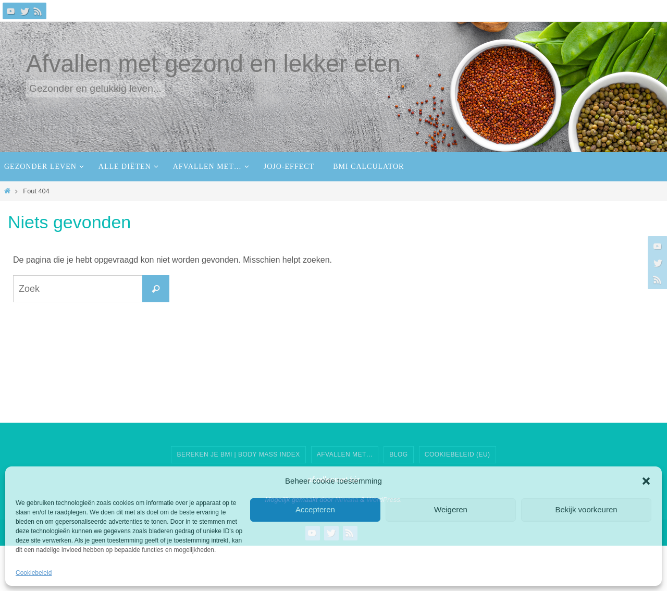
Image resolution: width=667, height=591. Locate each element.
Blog (398, 454)
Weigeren (450, 509)
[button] (646, 481)
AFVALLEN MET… (345, 454)
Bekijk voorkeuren (586, 509)
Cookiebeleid (34, 572)
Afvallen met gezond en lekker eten (213, 63)
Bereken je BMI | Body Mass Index (238, 454)
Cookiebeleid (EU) (457, 454)
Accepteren (315, 509)
